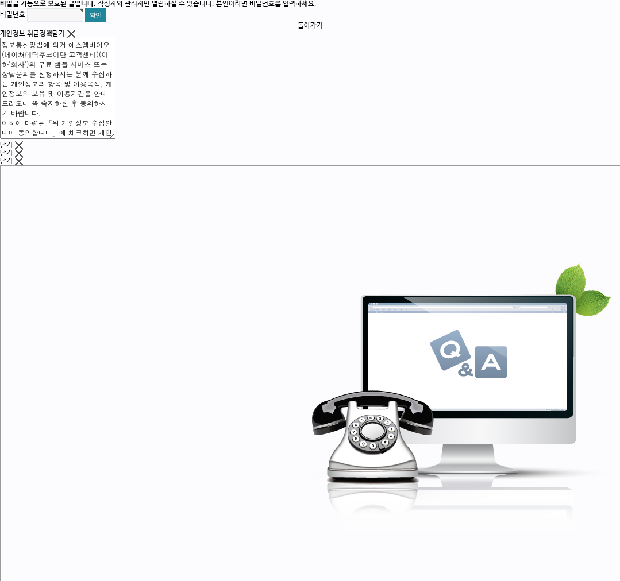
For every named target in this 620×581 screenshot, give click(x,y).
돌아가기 (310, 26)
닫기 (63, 34)
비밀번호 (12, 15)
